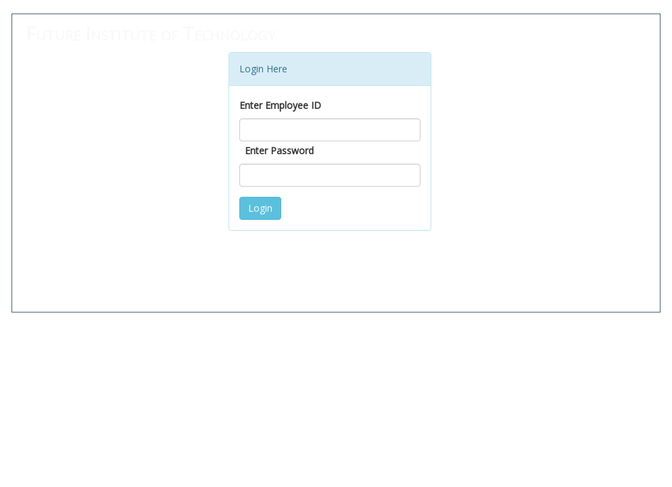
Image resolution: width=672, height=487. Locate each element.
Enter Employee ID (280, 105)
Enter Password (279, 150)
